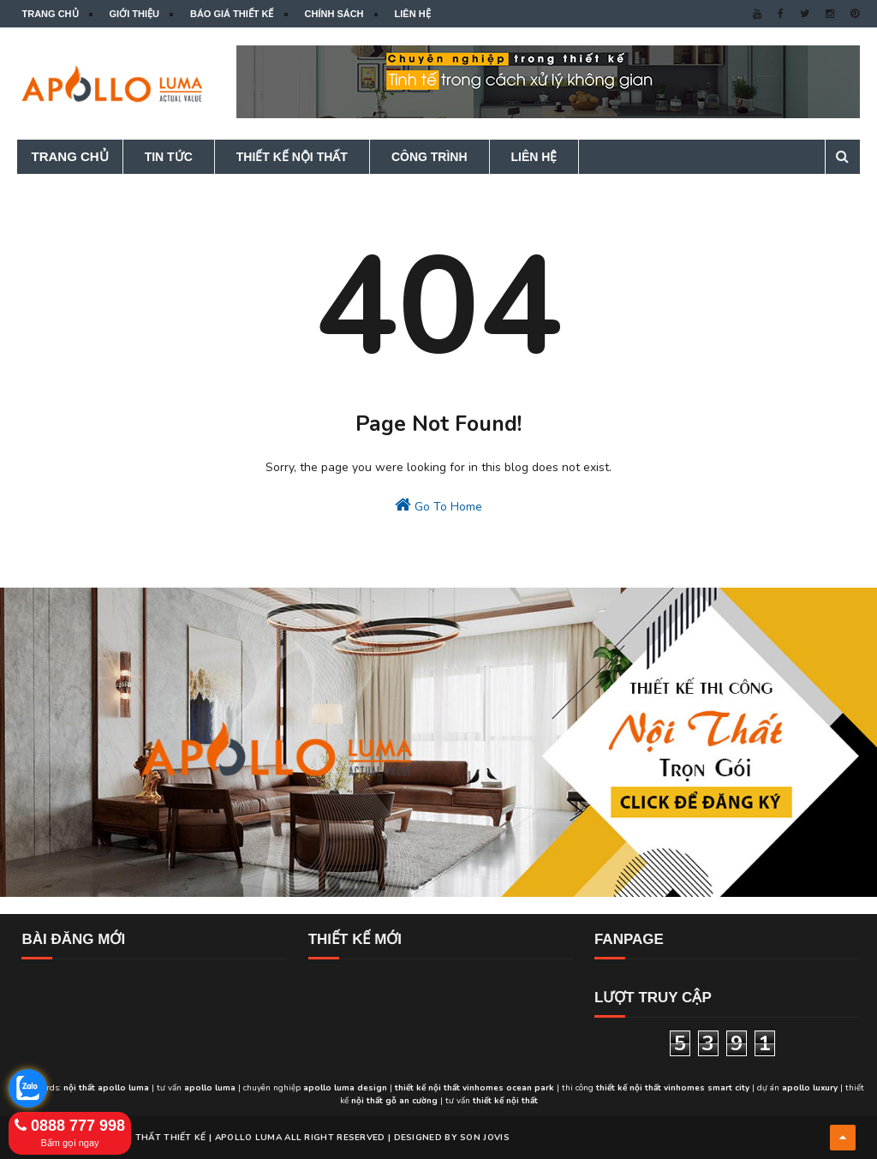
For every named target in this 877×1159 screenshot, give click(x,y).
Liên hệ (413, 14)
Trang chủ (49, 14)
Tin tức (169, 157)
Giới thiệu (134, 14)
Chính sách (334, 14)
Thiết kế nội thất (292, 157)
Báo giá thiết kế (232, 14)
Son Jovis (485, 1138)
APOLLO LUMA (248, 1138)
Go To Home (438, 505)
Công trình (429, 157)
